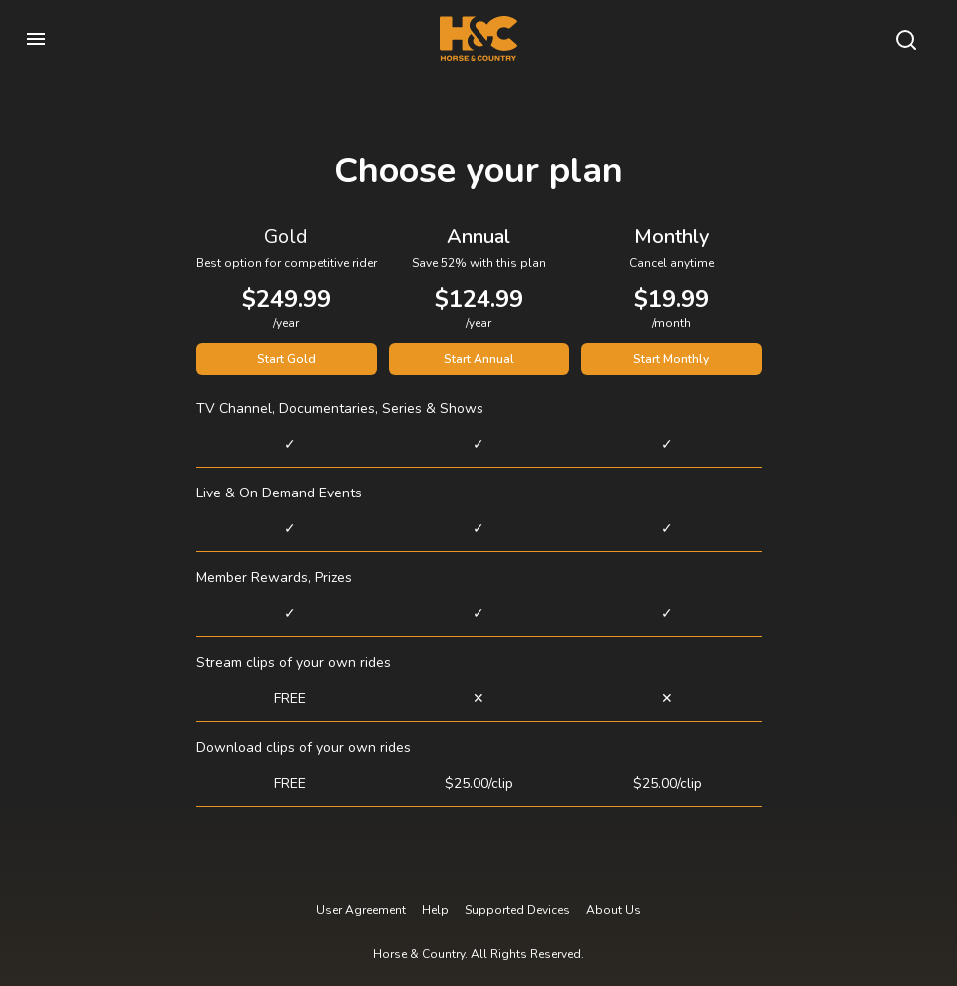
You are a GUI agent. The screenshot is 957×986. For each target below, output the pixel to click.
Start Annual (479, 359)
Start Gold (286, 359)
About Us (613, 910)
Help (435, 910)
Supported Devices (517, 910)
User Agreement (361, 910)
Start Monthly (671, 359)
